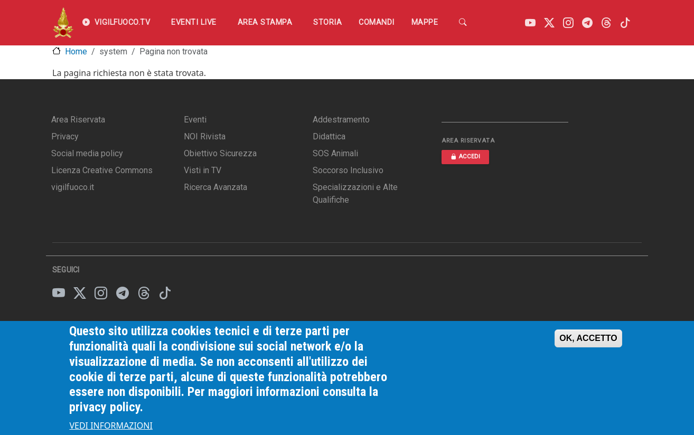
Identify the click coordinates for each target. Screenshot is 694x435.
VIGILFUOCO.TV (116, 23)
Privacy (65, 136)
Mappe (424, 22)
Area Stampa (265, 22)
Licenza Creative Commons (102, 170)
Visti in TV (202, 170)
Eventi (195, 120)
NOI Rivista (205, 136)
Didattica (329, 136)
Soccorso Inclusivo (348, 170)
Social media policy (87, 153)
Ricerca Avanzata (215, 187)
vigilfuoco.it (72, 187)
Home (76, 51)
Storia (327, 22)
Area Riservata (78, 120)
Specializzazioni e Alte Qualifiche (355, 193)
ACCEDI (465, 156)
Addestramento (341, 120)
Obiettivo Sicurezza (220, 153)
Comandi (377, 22)
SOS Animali (335, 153)
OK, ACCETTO (588, 345)
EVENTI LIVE (194, 22)
